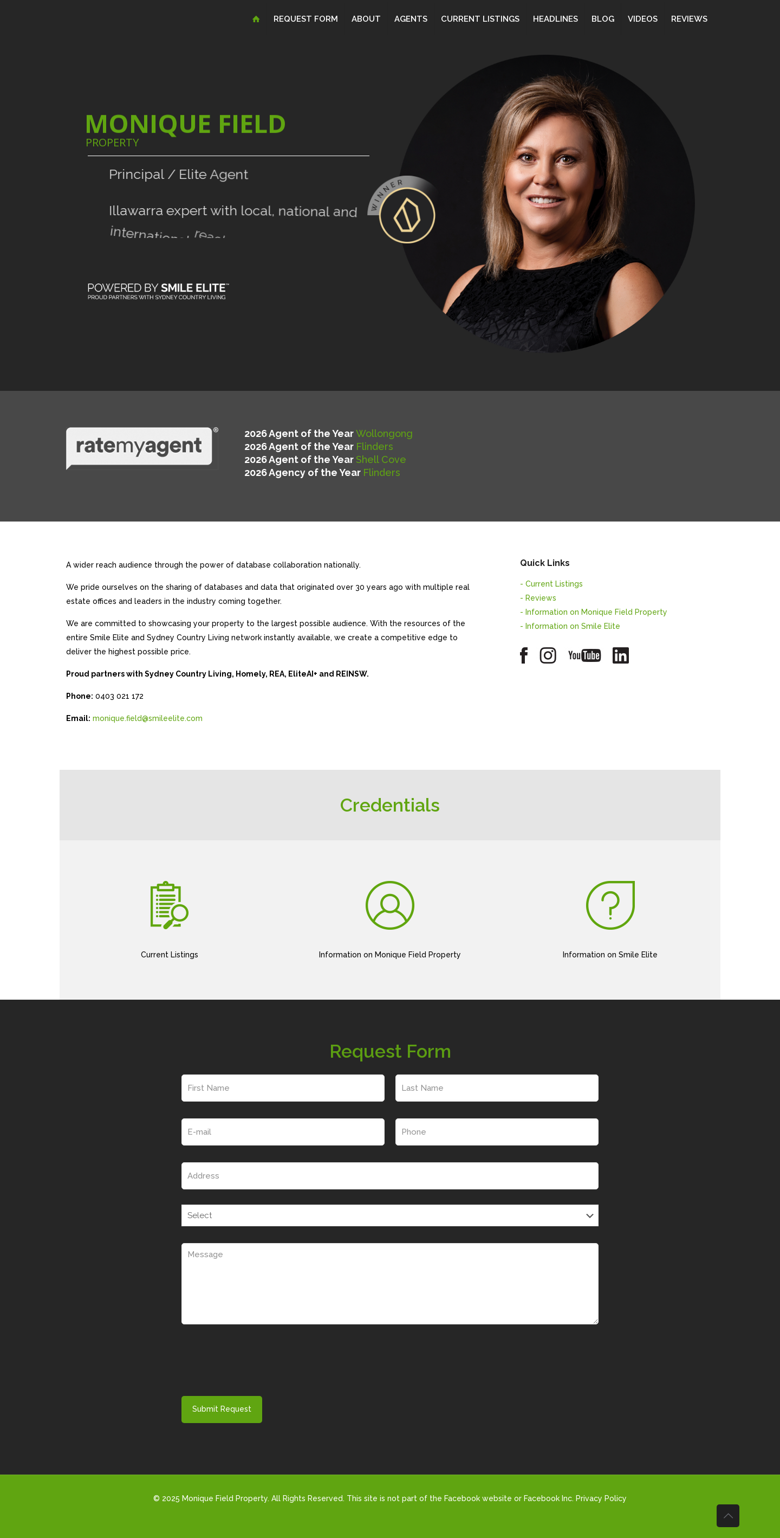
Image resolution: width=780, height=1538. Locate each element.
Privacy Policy (601, 1498)
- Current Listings (551, 584)
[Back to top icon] (728, 1515)
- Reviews (538, 598)
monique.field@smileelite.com (148, 718)
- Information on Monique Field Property (593, 612)
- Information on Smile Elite (570, 626)
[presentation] (263, 1363)
